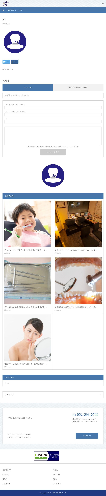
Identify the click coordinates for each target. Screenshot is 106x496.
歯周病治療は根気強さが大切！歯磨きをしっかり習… (76, 307)
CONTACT (87, 436)
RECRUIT (6, 483)
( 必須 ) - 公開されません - (16, 111)
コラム (7, 383)
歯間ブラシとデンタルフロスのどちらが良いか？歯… (76, 250)
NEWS (5, 479)
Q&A (55, 479)
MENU (55, 470)
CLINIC (5, 475)
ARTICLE (56, 475)
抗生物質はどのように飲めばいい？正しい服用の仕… (25, 307)
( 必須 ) (14, 104)
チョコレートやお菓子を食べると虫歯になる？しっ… (25, 250)
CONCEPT (7, 470)
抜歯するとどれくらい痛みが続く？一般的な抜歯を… (25, 364)
